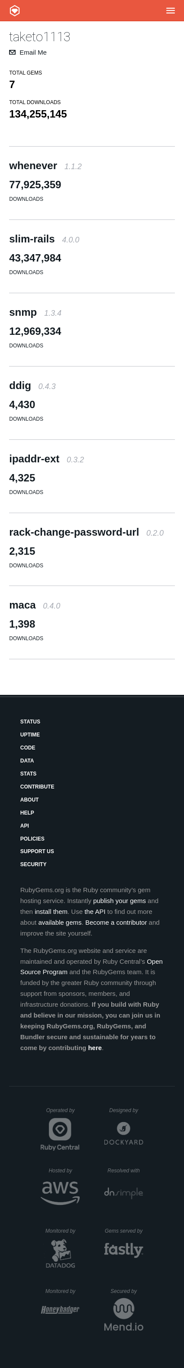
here (95, 1047)
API (24, 826)
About (29, 800)
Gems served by (124, 1231)
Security (33, 864)
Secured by (126, 1291)
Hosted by (64, 1171)
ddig (32, 385)
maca (34, 605)
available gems (59, 922)
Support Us (37, 851)
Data (27, 761)
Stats (28, 774)
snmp (35, 312)
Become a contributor (116, 922)
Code (28, 748)
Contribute (37, 787)
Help (27, 813)
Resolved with (125, 1171)
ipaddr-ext (46, 459)
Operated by (63, 1113)
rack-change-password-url (86, 532)
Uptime (30, 735)
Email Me (33, 52)
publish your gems (119, 900)
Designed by (126, 1110)
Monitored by (62, 1231)
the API (94, 911)
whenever (45, 165)
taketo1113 (40, 36)
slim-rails (44, 239)
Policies (32, 839)
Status (30, 722)
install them (51, 911)
